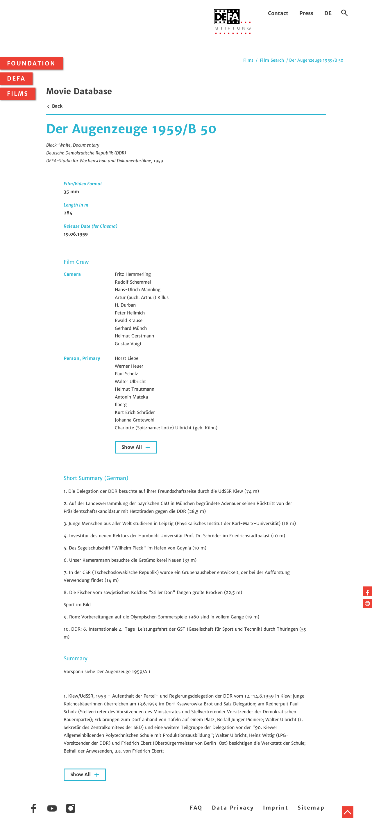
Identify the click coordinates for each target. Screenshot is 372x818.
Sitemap (311, 807)
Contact (278, 13)
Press (306, 13)
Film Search (272, 60)
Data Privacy (233, 807)
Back (54, 106)
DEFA (16, 78)
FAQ (196, 807)
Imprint (275, 807)
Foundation (31, 63)
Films (17, 93)
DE (328, 13)
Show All (132, 447)
